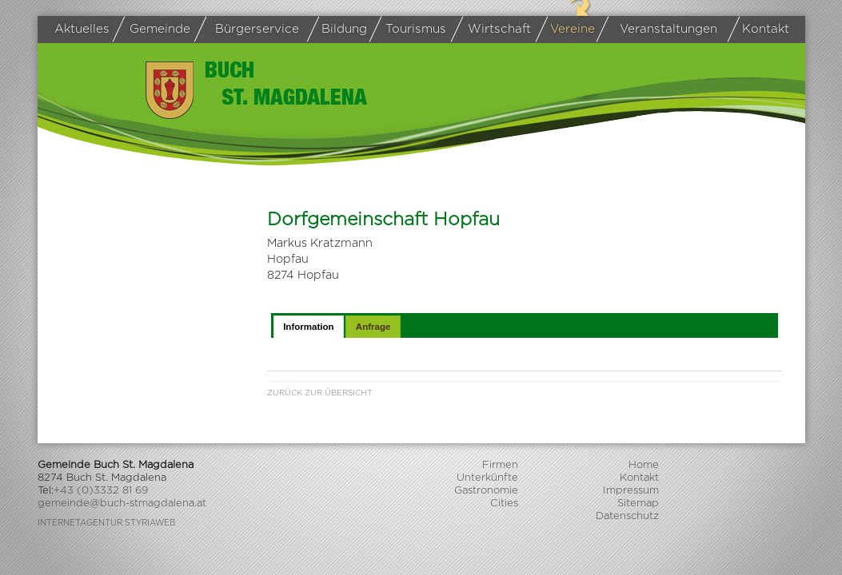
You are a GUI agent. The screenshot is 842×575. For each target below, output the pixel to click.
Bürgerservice (249, 29)
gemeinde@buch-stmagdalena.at (122, 503)
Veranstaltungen (659, 29)
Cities (504, 503)
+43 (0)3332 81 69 (101, 491)
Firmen (500, 465)
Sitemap (638, 503)
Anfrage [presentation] (373, 326)
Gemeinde (154, 29)
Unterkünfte (487, 478)
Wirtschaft (494, 30)
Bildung (340, 29)
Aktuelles (82, 29)
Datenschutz (627, 516)
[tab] (308, 326)
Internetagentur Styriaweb (106, 523)
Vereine (567, 29)
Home (644, 465)
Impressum (631, 491)
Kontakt (761, 29)
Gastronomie (486, 491)
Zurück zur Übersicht (320, 393)
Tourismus (411, 29)
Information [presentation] (308, 326)
